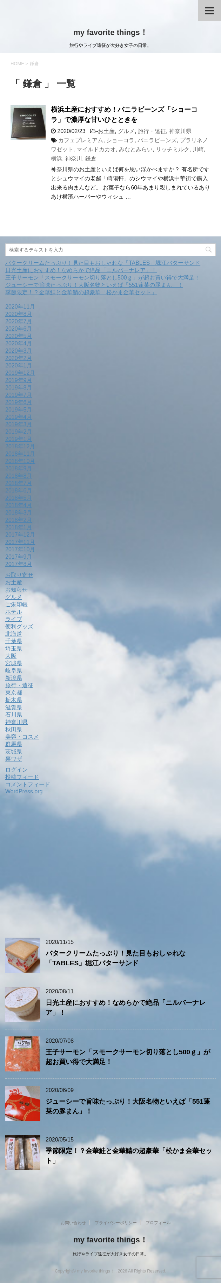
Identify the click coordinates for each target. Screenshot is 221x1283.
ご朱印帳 (16, 604)
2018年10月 (20, 461)
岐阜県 (13, 671)
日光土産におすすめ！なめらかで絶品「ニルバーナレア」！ (81, 270)
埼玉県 (13, 648)
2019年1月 (18, 439)
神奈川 (73, 158)
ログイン (16, 770)
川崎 (198, 149)
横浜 (56, 158)
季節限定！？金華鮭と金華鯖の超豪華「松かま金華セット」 (81, 292)
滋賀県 (13, 707)
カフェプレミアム (80, 140)
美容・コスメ (22, 737)
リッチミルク (172, 149)
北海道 (13, 634)
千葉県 (13, 641)
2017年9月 (18, 557)
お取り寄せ (19, 575)
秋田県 (13, 729)
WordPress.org (23, 791)
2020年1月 (18, 365)
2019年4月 (18, 417)
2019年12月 (20, 373)
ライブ (13, 619)
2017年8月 (18, 564)
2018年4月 (18, 505)
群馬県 (13, 744)
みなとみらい (136, 149)
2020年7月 (18, 321)
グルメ (126, 131)
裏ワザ (13, 759)
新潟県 (13, 678)
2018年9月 (18, 468)
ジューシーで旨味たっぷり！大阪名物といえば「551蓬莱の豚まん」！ (94, 285)
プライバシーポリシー (116, 1222)
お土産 (106, 131)
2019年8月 (18, 388)
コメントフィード (27, 784)
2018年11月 (20, 454)
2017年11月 (20, 542)
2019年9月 (18, 380)
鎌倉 (90, 158)
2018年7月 (18, 483)
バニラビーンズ (157, 140)
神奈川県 (180, 131)
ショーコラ (120, 140)
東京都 (13, 693)
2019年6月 (18, 402)
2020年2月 (18, 358)
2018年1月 (18, 527)
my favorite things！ (110, 32)
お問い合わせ (73, 1222)
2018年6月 (18, 491)
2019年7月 (18, 395)
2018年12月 (20, 446)
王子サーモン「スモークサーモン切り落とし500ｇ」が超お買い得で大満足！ (102, 278)
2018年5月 (18, 498)
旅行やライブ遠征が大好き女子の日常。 (110, 1253)
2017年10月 (20, 549)
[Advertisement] (64, 868)
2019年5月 (18, 410)
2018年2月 (18, 520)
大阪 (10, 656)
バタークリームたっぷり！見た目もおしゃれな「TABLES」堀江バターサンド (102, 263)
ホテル (13, 612)
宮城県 (13, 663)
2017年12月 (20, 535)
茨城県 (13, 751)
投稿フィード (22, 777)
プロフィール (158, 1222)
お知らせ (16, 590)
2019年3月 (18, 424)
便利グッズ (19, 626)
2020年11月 (20, 307)
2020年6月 (18, 329)
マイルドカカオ (96, 149)
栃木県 (13, 700)
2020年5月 (18, 336)
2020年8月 (18, 314)
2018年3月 (18, 513)
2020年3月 (18, 351)
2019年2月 (18, 432)
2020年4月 (18, 343)
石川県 (13, 715)
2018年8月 (18, 476)
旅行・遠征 (152, 131)
